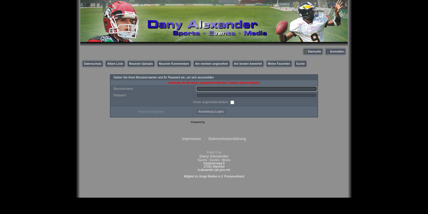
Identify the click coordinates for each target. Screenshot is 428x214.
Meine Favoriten (279, 63)
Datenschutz (92, 63)
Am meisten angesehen (211, 63)
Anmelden (337, 51)
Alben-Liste (115, 63)
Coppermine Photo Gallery (221, 122)
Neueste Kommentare (174, 63)
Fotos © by (214, 156)
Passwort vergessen (151, 111)
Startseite (314, 51)
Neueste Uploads (141, 63)
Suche (300, 63)
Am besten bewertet (248, 63)
